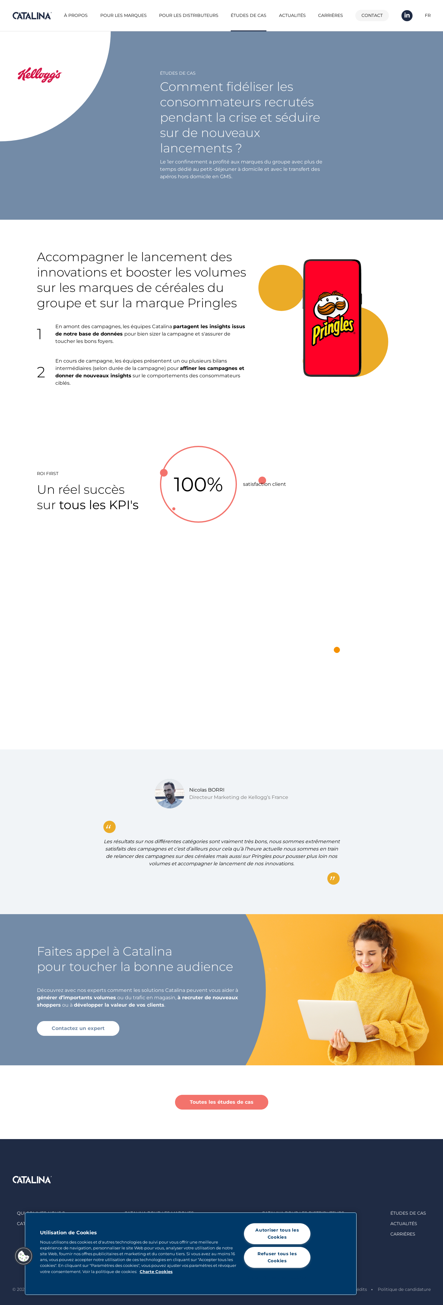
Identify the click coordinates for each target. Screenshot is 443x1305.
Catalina (32, 15)
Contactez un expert (78, 1028)
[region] (191, 1253)
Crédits (359, 1289)
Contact (372, 15)
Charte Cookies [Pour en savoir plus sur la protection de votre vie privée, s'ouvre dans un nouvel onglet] (156, 1271)
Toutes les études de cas (221, 1102)
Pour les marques (123, 15)
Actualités (292, 15)
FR (428, 15)
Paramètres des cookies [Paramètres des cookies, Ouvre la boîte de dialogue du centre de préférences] (277, 1277)
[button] (24, 1256)
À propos (76, 15)
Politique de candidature (404, 1289)
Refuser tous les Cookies (277, 1257)
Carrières (330, 15)
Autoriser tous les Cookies (277, 1233)
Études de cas (248, 15)
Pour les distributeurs (188, 15)
